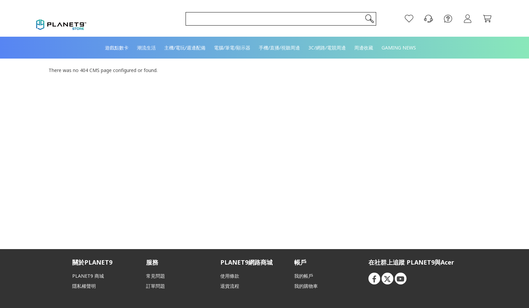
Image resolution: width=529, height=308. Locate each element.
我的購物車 (306, 286)
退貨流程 (229, 286)
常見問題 (155, 276)
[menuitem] (117, 38)
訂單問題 (155, 286)
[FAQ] (443, 14)
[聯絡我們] (423, 14)
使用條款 (229, 276)
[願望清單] (404, 14)
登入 (462, 14)
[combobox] (277, 14)
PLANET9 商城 (88, 276)
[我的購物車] (482, 14)
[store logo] (66, 13)
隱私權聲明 (84, 286)
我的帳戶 (303, 276)
